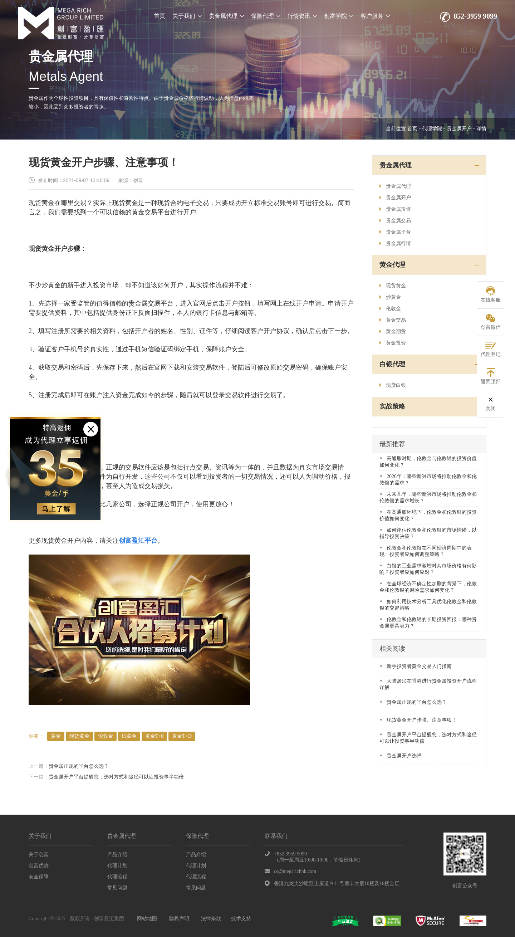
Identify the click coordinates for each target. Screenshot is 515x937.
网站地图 (147, 918)
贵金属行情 (395, 243)
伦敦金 (105, 736)
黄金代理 (392, 264)
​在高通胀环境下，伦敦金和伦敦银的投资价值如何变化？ (428, 515)
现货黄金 (79, 736)
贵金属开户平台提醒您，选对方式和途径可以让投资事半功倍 (116, 777)
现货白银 (392, 385)
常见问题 (117, 887)
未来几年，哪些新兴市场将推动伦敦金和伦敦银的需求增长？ (428, 497)
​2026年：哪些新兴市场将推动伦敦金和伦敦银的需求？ (428, 479)
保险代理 (265, 16)
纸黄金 (129, 736)
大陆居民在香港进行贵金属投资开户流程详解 (428, 684)
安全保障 (39, 876)
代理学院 (432, 128)
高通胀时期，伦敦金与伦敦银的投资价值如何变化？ (428, 462)
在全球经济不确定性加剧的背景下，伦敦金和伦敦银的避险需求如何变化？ (428, 587)
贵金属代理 (226, 16)
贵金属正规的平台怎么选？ (79, 766)
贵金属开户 (459, 128)
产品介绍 (117, 854)
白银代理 (392, 364)
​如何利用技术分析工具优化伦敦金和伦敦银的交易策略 (428, 605)
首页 (159, 16)
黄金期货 (392, 331)
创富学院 (338, 16)
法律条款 (211, 918)
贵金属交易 (395, 220)
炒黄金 (390, 297)
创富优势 (39, 865)
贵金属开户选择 (401, 755)
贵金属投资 (395, 209)
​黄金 (56, 736)
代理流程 (117, 876)
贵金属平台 (395, 232)
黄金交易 (392, 320)
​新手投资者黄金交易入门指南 (416, 666)
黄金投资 (392, 343)
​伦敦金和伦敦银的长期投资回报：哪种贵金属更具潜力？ (428, 623)
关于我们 (187, 16)
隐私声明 (179, 918)
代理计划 (117, 865)
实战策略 (392, 406)
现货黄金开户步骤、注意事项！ (418, 720)
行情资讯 (302, 16)
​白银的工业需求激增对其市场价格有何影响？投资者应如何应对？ (428, 569)
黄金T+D (182, 736)
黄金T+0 (154, 736)
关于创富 (39, 854)
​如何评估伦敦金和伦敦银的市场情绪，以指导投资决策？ (428, 533)
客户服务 (375, 16)
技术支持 (241, 918)
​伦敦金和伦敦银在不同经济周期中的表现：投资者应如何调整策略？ (425, 551)
